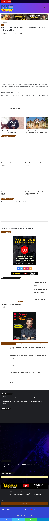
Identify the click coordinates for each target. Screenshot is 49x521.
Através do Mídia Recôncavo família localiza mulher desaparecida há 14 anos (27, 347)
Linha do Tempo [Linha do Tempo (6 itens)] (20, 466)
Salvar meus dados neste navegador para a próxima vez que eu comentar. (17, 228)
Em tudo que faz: (39, 509)
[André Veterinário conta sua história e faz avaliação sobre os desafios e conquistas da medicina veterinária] (29, 292)
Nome (2, 218)
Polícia (6, 22)
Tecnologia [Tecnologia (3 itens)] (38, 466)
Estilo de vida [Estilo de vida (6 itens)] (4, 466)
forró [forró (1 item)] (10, 466)
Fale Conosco (24, 511)
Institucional (18, 511)
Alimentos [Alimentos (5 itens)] (4, 464)
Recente (23, 343)
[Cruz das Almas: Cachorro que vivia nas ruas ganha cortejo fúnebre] (12, 291)
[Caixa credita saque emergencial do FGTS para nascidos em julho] (29, 301)
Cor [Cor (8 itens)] (28, 464)
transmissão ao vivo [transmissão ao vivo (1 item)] (5, 469)
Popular (8, 343)
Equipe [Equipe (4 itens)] (39, 464)
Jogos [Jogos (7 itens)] (13, 466)
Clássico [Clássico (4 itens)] (18, 464)
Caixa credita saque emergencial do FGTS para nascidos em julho (40, 299)
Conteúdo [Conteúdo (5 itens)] (24, 464)
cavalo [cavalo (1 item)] (13, 464)
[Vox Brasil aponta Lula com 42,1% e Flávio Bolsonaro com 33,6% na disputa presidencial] (40, 418)
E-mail (2, 223)
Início (2, 22)
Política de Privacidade (32, 511)
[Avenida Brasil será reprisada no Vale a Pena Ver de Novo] (5, 367)
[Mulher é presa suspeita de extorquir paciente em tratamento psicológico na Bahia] (24, 418)
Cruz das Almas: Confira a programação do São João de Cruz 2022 (25, 372)
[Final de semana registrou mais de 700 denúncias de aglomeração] (29, 284)
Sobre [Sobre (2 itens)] (33, 466)
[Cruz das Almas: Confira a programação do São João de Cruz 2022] (5, 375)
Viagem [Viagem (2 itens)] (12, 469)
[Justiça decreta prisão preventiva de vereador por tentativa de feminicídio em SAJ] (12, 150)
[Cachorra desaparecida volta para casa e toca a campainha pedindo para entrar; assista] (5, 384)
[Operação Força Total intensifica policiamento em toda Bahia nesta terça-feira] (36, 179)
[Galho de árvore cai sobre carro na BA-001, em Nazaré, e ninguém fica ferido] (24, 434)
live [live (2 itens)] (25, 466)
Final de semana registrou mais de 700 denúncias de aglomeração (40, 282)
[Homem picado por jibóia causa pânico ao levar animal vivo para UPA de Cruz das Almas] (5, 358)
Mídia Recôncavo (6, 33)
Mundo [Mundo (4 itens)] (29, 466)
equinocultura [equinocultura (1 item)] (33, 464)
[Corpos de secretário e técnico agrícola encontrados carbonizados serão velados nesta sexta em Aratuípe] (8, 450)
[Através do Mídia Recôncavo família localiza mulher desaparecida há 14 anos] (5, 350)
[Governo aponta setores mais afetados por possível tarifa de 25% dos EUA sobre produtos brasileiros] (24, 450)
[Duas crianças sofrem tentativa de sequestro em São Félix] (12, 179)
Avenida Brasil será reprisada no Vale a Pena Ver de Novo (22, 364)
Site (26, 223)
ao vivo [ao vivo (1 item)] (9, 464)
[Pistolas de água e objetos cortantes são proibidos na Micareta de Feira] (36, 150)
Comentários (39, 343)
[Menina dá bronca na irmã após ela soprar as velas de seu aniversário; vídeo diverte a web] (40, 434)
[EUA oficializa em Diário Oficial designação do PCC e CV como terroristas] (8, 434)
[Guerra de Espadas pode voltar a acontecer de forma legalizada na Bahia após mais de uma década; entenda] (8, 418)
